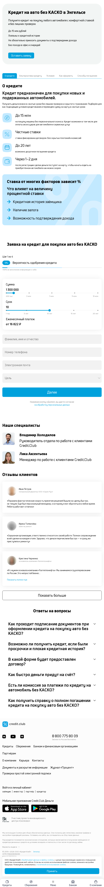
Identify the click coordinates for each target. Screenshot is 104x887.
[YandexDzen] (22, 736)
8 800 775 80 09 (65, 736)
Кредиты (7, 746)
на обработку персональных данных (52, 404)
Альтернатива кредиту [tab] (30, 75)
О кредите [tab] (10, 75)
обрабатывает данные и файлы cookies (37, 860)
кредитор (41, 791)
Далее (52, 392)
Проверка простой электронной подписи (26, 773)
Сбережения (23, 746)
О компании (9, 760)
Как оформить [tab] (66, 75)
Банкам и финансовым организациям (55, 746)
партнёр (30, 791)
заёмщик (6, 791)
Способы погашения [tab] (87, 75)
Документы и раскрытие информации (24, 767)
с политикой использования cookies (51, 864)
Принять (52, 871)
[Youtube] (13, 736)
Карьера (24, 760)
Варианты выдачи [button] (11, 847)
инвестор (18, 791)
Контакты (38, 760)
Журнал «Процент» (62, 767)
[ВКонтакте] (4, 736)
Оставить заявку (21, 55)
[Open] (99, 378)
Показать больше (52, 595)
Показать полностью (17, 579)
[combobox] (52, 339)
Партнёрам (9, 753)
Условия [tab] (50, 75)
